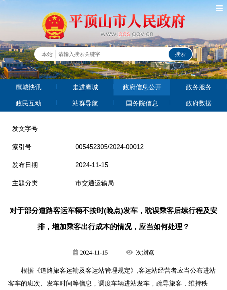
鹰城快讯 (28, 87)
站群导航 (85, 103)
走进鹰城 (85, 87)
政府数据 (199, 103)
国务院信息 (142, 103)
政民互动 (28, 103)
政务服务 (199, 87)
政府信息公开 (142, 87)
